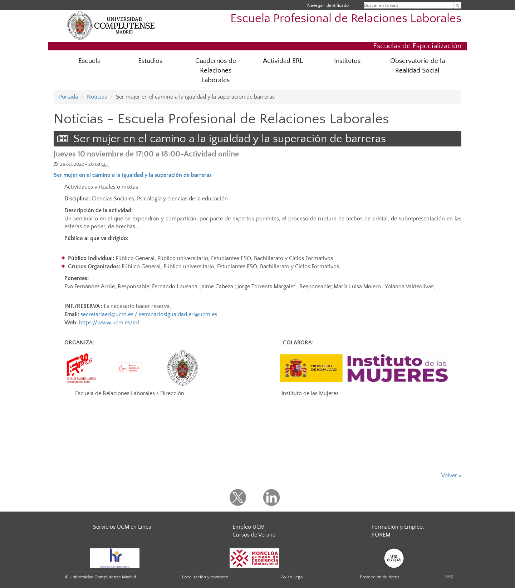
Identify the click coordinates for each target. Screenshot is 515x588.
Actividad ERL (283, 61)
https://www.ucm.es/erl (109, 322)
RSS (449, 576)
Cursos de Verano (254, 535)
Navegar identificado (328, 5)
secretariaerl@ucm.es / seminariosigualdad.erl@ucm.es (148, 314)
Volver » (451, 475)
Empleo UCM (248, 527)
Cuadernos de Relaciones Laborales (215, 70)
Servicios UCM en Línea (122, 527)
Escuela (89, 61)
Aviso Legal (292, 576)
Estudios (150, 61)
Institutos (347, 61)
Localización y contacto (205, 576)
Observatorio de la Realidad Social (417, 65)
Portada (68, 97)
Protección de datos (379, 576)
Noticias (97, 97)
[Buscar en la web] (457, 5)
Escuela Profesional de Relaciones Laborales (345, 18)
